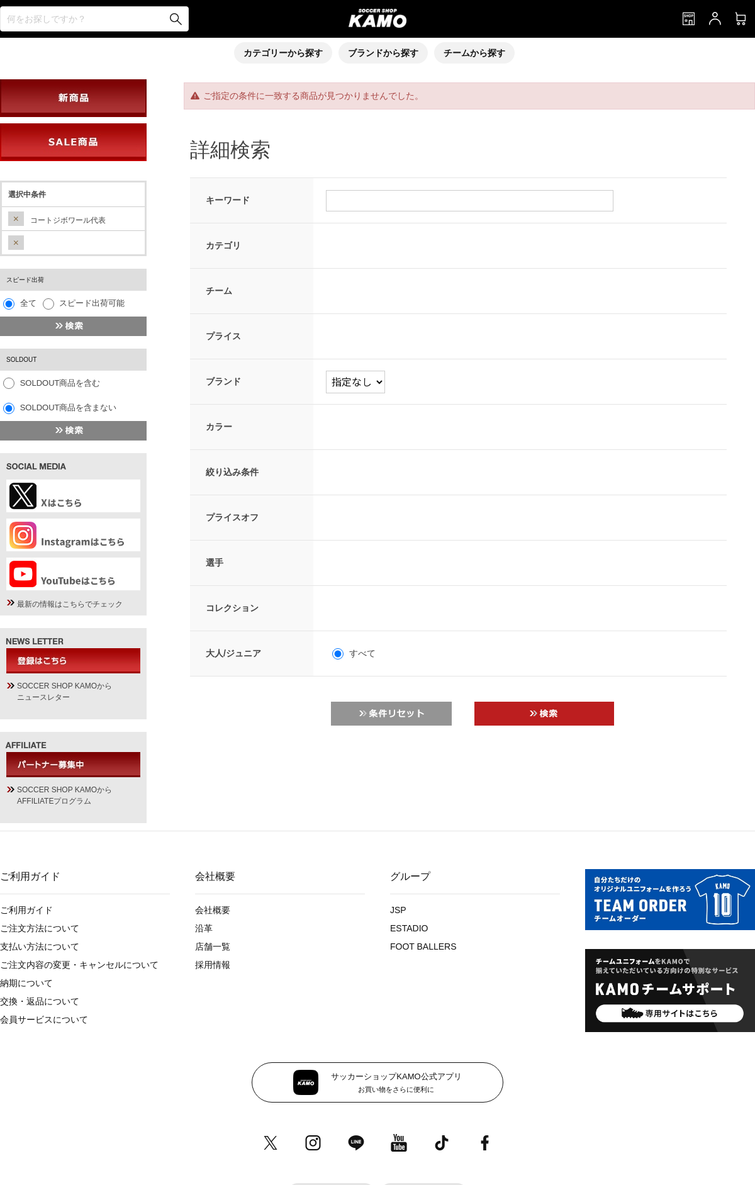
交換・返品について (39, 1001)
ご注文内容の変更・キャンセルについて (79, 965)
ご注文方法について (39, 928)
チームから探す (474, 53)
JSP (398, 910)
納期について (26, 983)
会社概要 (212, 910)
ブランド (223, 381)
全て (28, 303)
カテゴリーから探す (283, 53)
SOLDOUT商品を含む (60, 383)
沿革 (204, 928)
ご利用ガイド (26, 910)
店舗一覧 (212, 946)
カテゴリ (223, 245)
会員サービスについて (44, 1019)
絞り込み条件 (232, 472)
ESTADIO (409, 928)
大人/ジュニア (233, 653)
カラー (219, 427)
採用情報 (212, 965)
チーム (219, 291)
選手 (214, 563)
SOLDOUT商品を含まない (68, 407)
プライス (223, 336)
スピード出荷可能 (92, 303)
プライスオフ (232, 517)
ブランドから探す (383, 53)
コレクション (232, 608)
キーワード (228, 200)
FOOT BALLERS (423, 946)
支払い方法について (39, 946)
